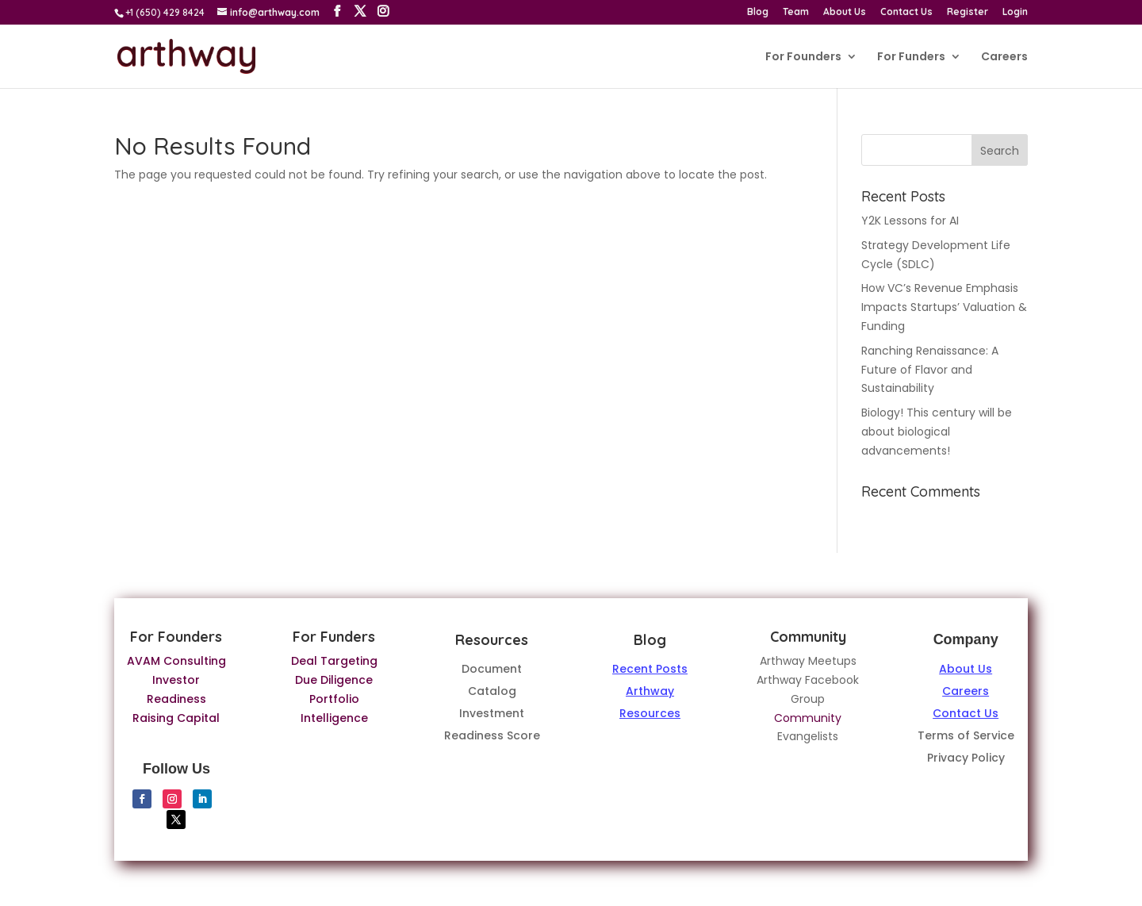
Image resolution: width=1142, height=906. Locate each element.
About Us (844, 12)
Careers (1004, 57)
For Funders (911, 57)
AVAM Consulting (176, 661)
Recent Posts (650, 669)
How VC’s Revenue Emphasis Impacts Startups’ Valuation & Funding (944, 307)
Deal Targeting (334, 661)
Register (967, 12)
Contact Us (906, 12)
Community (807, 718)
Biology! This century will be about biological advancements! (936, 432)
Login (1015, 12)
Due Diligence (334, 680)
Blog (757, 12)
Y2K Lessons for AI (910, 220)
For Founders (803, 57)
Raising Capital (176, 718)
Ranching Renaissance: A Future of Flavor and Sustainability (929, 370)
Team (796, 12)
